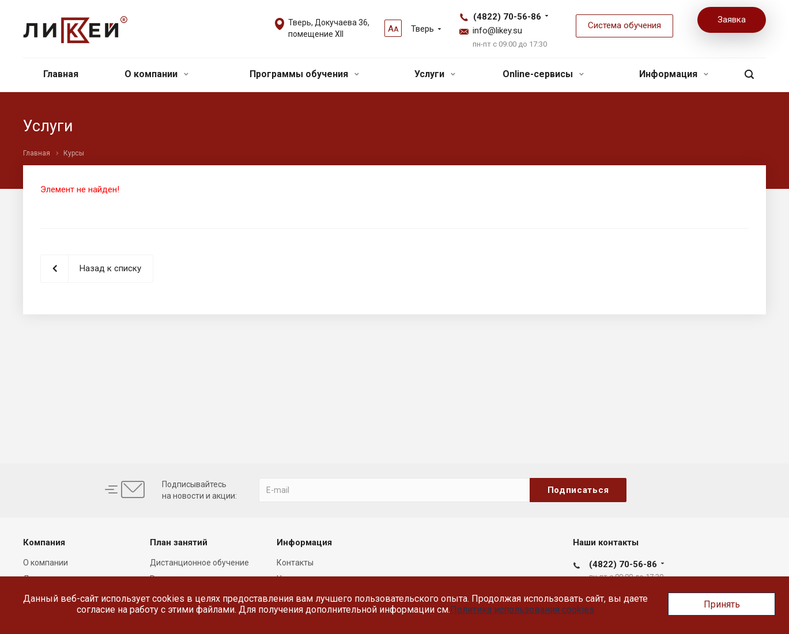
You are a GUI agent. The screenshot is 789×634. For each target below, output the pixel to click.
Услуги (434, 74)
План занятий (178, 542)
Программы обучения (304, 74)
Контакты (295, 562)
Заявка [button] (732, 19)
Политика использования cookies (522, 609)
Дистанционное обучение (199, 562)
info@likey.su (497, 30)
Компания (44, 542)
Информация (673, 74)
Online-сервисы (543, 74)
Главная (60, 74)
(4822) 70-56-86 (507, 17)
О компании (156, 74)
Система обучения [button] (624, 25)
